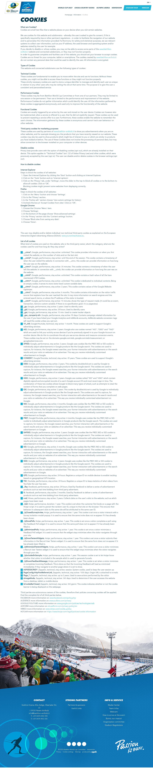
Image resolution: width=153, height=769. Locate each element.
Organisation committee (113, 723)
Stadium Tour (130, 9)
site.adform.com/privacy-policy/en (62, 608)
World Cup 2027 (64, 9)
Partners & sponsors (76, 707)
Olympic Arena (101, 9)
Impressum (91, 751)
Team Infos (114, 710)
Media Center (114, 707)
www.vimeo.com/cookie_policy (58, 610)
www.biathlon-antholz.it (106, 59)
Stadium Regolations (114, 727)
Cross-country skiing (83, 9)
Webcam (144, 9)
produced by (89, 753)
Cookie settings (68, 753)
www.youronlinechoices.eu (73, 237)
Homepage (68, 16)
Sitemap (78, 753)
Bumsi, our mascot (114, 720)
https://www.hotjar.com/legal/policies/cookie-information (71, 613)
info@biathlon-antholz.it (39, 715)
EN (147, 4)
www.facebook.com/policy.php (63, 599)
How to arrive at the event (114, 717)
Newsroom (115, 9)
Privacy (58, 753)
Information (77, 16)
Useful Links (76, 710)
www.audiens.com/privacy (60, 602)
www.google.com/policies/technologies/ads (75, 605)
